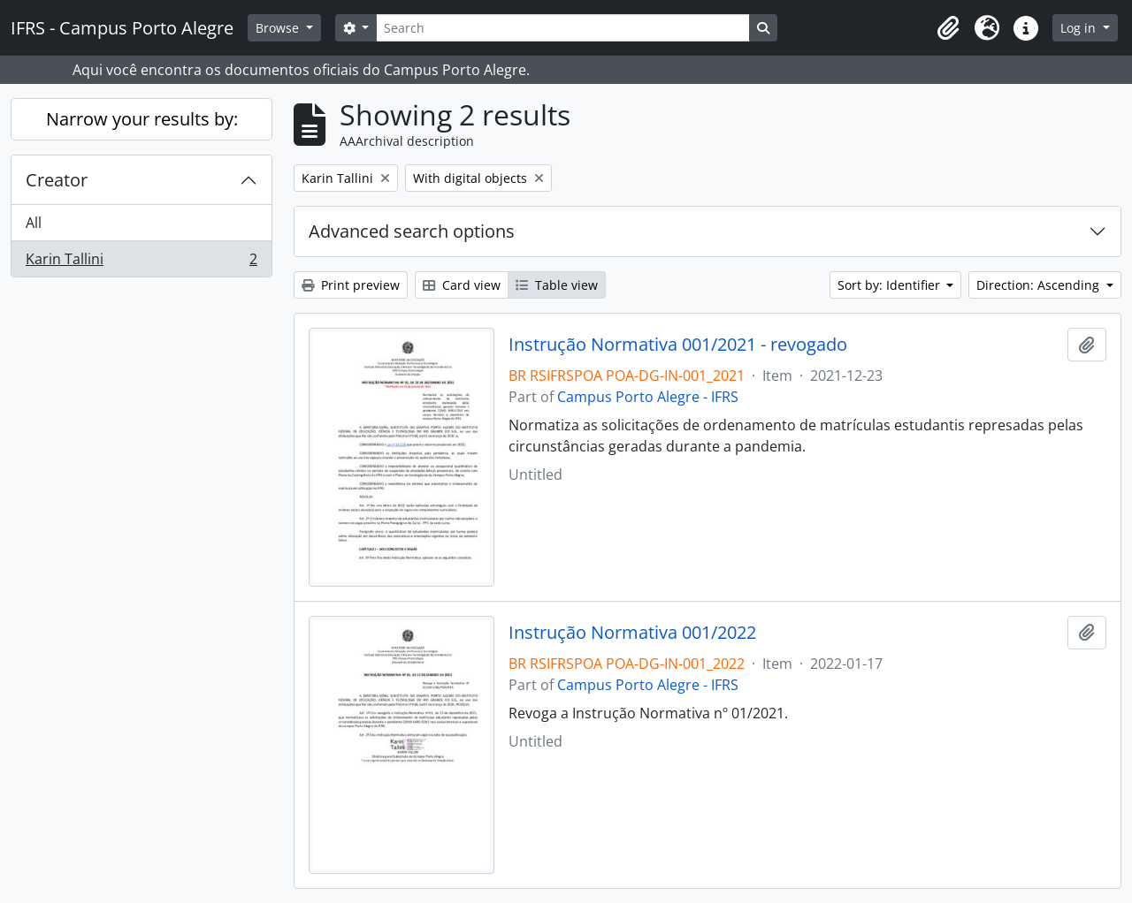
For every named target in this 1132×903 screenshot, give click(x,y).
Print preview (351, 285)
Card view (462, 285)
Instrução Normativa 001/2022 (632, 632)
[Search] (562, 28)
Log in (1079, 27)
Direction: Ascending (1039, 285)
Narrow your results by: (142, 119)
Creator (57, 180)
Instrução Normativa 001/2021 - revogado (678, 344)
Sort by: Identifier (891, 285)
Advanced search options (412, 231)
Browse (279, 27)
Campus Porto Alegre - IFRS (647, 396)
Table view (557, 285)
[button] (948, 28)
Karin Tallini (141, 262)
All (34, 222)
